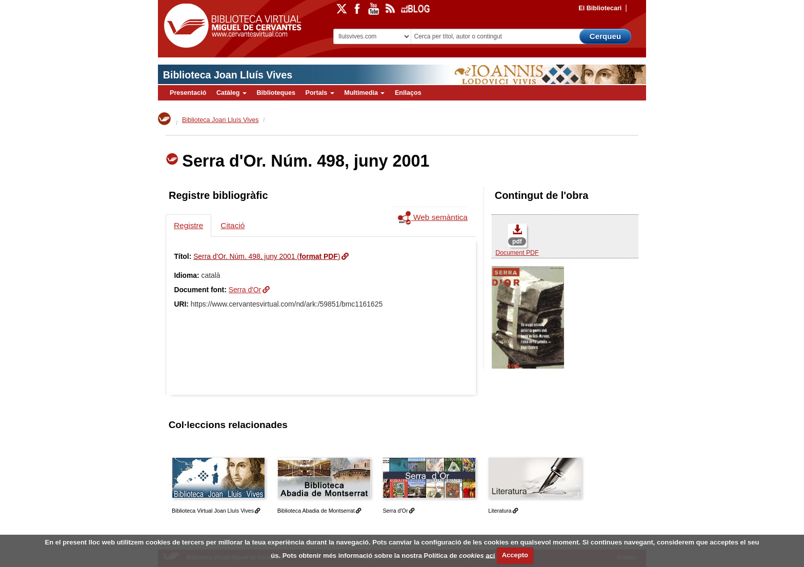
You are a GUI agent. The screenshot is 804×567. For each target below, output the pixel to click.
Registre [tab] (188, 225)
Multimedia (364, 92)
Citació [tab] (232, 225)
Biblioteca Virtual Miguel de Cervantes (230, 26)
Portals (319, 92)
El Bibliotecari (599, 8)
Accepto (515, 555)
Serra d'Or (245, 290)
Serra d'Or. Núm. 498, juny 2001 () (266, 256)
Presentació (188, 92)
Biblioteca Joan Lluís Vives (227, 74)
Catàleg (231, 92)
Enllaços (408, 92)
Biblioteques (275, 92)
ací (490, 555)
